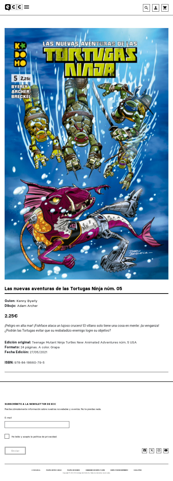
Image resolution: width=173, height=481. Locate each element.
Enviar (15, 450)
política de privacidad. (45, 436)
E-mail (8, 417)
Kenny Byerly (26, 301)
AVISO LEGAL (35, 470)
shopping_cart (165, 8)
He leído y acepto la (34, 436)
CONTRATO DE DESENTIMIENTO (119, 470)
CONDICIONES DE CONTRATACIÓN (95, 470)
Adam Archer (27, 306)
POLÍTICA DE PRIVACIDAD (53, 470)
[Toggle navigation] (26, 7)
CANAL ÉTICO (138, 470)
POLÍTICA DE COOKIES (73, 470)
